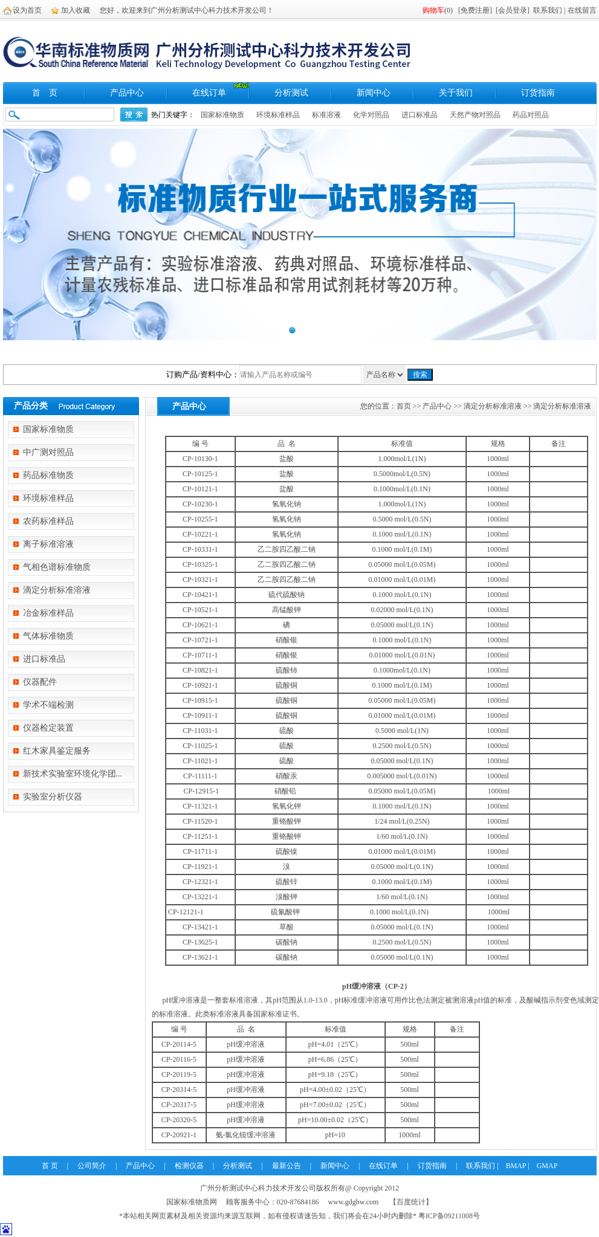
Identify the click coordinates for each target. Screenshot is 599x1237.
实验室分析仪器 (52, 796)
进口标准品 (419, 115)
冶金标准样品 (48, 613)
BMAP (516, 1165)
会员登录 (512, 10)
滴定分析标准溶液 (57, 590)
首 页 (44, 92)
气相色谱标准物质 (57, 567)
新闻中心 (373, 92)
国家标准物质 (222, 115)
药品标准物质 (48, 475)
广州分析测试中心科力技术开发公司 (258, 1188)
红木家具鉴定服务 (57, 750)
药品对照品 (531, 115)
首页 (404, 406)
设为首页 (27, 10)
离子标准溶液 (48, 544)
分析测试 (291, 92)
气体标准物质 (48, 636)
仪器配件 (40, 681)
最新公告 (286, 1165)
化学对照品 (371, 115)
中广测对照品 (48, 452)
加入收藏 (75, 10)
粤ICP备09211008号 (449, 1216)
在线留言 (582, 10)
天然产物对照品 (475, 115)
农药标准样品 (48, 521)
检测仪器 (189, 1165)
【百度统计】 (411, 1202)
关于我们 (456, 92)
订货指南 (538, 92)
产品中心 (127, 92)
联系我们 (547, 10)
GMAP (547, 1165)
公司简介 (91, 1165)
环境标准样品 (278, 115)
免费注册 (475, 10)
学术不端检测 (48, 704)
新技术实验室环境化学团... (73, 773)
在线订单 (209, 92)
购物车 (433, 10)
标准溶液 (326, 115)
